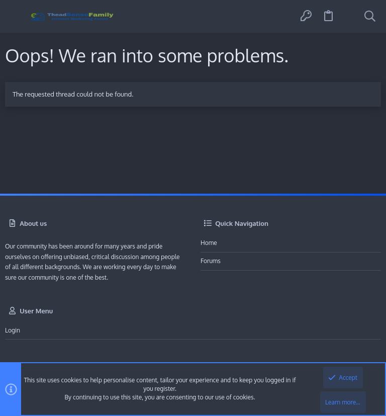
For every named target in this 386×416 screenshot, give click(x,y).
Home (209, 242)
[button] (16, 16)
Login (12, 330)
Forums (211, 261)
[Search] (370, 17)
